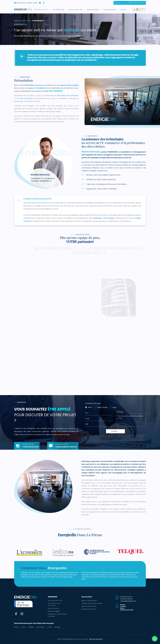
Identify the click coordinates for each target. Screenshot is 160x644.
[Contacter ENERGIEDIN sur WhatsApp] (155, 639)
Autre (114, 407)
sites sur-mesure (26, 98)
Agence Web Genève (89, 600)
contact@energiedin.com (128, 601)
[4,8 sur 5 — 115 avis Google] (139, 10)
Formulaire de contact (66, 447)
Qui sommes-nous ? (42, 10)
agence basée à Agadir (69, 85)
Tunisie (49, 627)
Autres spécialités (110, 10)
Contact (124, 10)
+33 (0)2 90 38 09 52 (126, 599)
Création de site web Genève (92, 603)
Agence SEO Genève (89, 606)
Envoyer (115, 431)
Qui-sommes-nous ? (55, 600)
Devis (90, 407)
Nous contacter (53, 608)
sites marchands (72, 96)
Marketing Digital (94, 10)
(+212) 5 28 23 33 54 (130, 3)
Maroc (16, 627)
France (23, 627)
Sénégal (57, 627)
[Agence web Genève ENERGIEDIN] (23, 9)
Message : (120, 412)
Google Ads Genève (89, 609)
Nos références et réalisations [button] (54, 604)
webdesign (97, 218)
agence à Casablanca (37, 88)
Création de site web (76, 10)
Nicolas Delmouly (96, 639)
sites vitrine (61, 96)
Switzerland (40, 627)
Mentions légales (54, 611)
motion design (108, 218)
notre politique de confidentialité (111, 439)
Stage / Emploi (102, 407)
